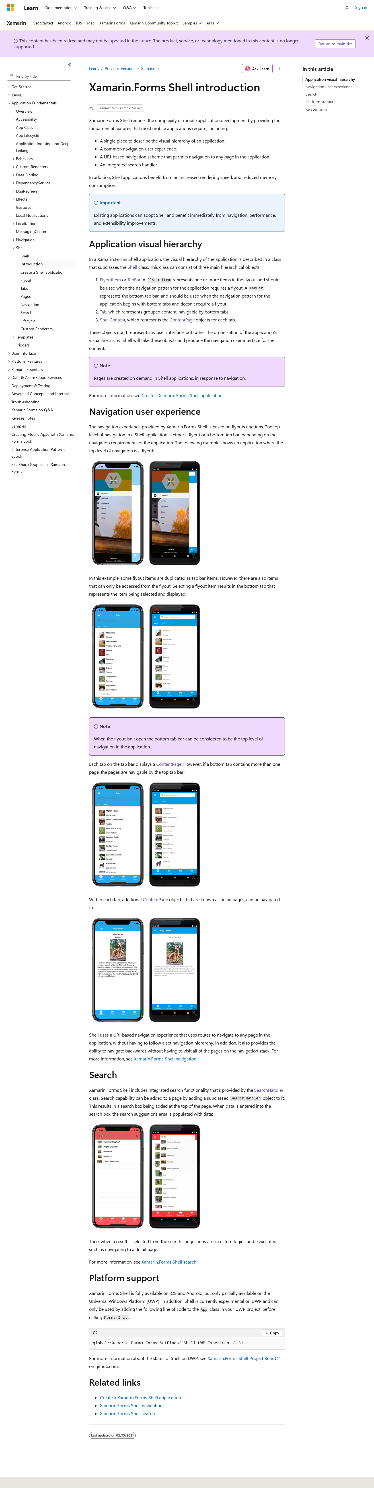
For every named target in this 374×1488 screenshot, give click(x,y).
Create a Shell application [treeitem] (42, 272)
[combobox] (39, 76)
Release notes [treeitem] (23, 418)
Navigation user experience (328, 86)
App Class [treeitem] (24, 127)
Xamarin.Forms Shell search (168, 1262)
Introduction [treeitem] (31, 264)
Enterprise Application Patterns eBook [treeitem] (38, 453)
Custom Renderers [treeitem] (36, 328)
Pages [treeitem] (25, 296)
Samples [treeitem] (18, 426)
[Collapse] (70, 64)
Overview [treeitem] (24, 111)
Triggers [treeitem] (23, 345)
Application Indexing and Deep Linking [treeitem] (42, 147)
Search (311, 94)
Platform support (320, 101)
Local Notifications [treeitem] (32, 215)
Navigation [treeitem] (29, 304)
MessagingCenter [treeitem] (31, 231)
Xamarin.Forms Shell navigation (165, 1059)
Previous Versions (120, 68)
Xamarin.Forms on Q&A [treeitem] (32, 409)
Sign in (361, 7)
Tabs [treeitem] (24, 288)
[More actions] (280, 68)
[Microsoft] (10, 7)
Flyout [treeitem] (25, 280)
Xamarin (148, 68)
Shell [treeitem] (24, 256)
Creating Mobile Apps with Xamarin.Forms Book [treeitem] (42, 438)
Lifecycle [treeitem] (27, 320)
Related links (316, 109)
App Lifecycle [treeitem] (27, 135)
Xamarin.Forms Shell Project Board (241, 1358)
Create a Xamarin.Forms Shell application (182, 395)
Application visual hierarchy (330, 79)
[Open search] (347, 8)
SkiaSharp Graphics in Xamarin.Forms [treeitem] (38, 468)
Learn (94, 68)
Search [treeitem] (26, 312)
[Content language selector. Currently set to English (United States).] (33, 1479)
